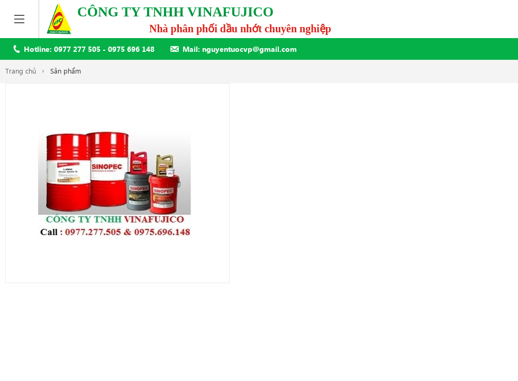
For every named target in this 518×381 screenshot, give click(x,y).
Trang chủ (20, 70)
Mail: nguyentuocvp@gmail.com (240, 49)
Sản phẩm (65, 70)
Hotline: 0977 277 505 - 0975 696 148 (89, 49)
